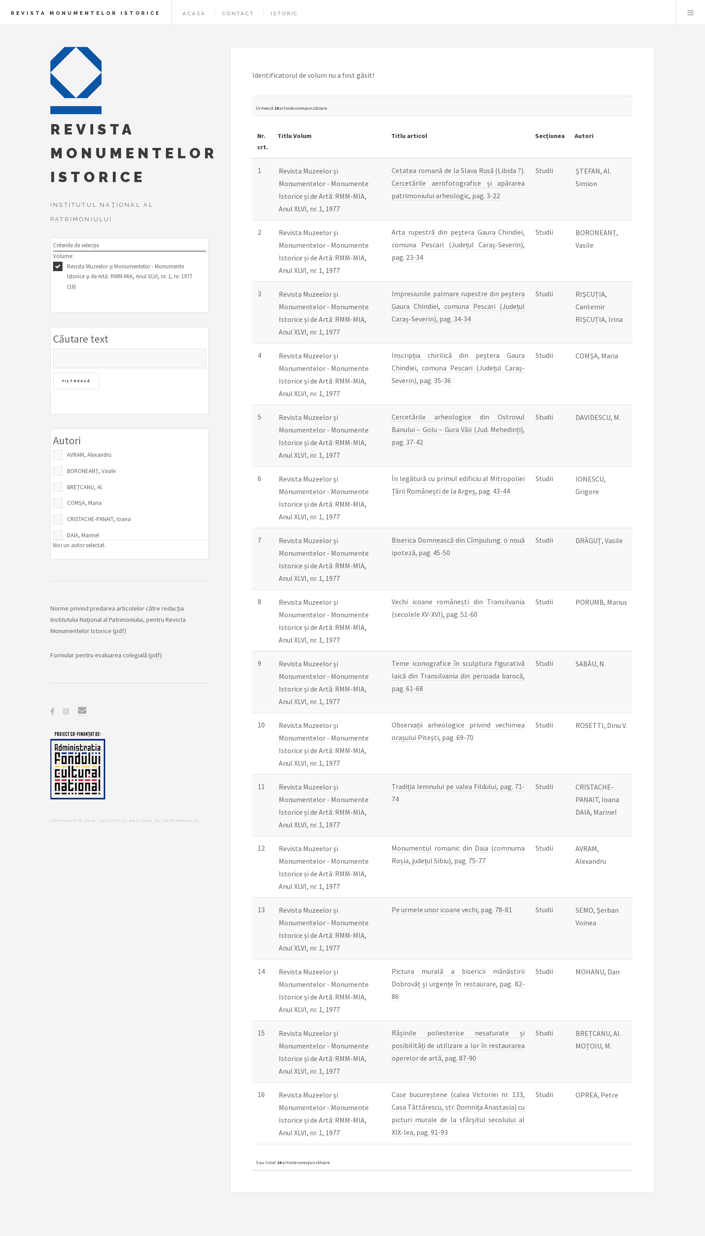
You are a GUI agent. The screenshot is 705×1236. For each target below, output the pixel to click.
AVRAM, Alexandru (89, 455)
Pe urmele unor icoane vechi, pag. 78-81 (452, 909)
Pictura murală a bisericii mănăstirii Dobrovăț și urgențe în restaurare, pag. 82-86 (458, 984)
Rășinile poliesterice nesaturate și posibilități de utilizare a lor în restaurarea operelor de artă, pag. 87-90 (458, 1045)
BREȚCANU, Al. (85, 487)
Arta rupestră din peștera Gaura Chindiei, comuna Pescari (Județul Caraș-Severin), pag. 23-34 (458, 245)
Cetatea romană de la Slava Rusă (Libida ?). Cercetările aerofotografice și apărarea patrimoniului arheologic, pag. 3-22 (458, 183)
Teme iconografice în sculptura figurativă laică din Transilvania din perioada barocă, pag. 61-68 (458, 676)
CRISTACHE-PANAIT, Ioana (99, 519)
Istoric (285, 13)
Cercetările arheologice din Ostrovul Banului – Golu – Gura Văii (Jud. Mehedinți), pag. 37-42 (458, 429)
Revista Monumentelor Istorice (86, 13)
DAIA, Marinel (83, 535)
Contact (238, 13)
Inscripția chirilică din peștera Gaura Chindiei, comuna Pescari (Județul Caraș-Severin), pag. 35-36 (458, 368)
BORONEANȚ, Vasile (91, 471)
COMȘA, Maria (84, 503)
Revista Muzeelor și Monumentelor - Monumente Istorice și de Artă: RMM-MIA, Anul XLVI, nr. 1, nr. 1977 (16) (129, 277)
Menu (690, 12)
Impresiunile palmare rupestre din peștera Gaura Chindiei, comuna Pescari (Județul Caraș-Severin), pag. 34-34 (458, 306)
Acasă (194, 13)
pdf (120, 631)
